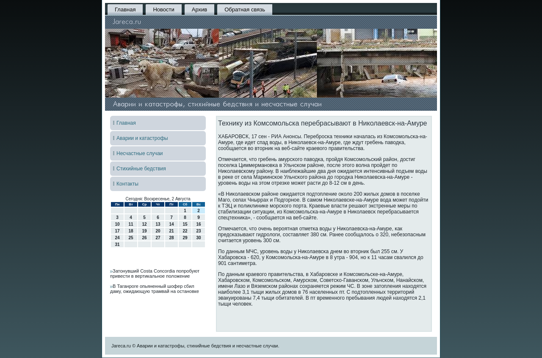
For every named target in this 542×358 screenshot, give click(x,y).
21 (171, 231)
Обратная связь (244, 9)
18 (130, 231)
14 (171, 224)
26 (144, 237)
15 (185, 224)
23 (198, 231)
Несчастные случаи (139, 153)
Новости (163, 9)
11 (130, 224)
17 (117, 231)
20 (157, 231)
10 (117, 224)
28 (171, 237)
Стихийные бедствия (141, 169)
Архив (199, 9)
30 (198, 237)
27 (157, 237)
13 (157, 224)
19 (144, 231)
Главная (125, 9)
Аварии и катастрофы (142, 138)
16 (198, 224)
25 (130, 237)
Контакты (127, 184)
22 (185, 231)
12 (144, 224)
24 (117, 237)
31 (117, 244)
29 (185, 237)
